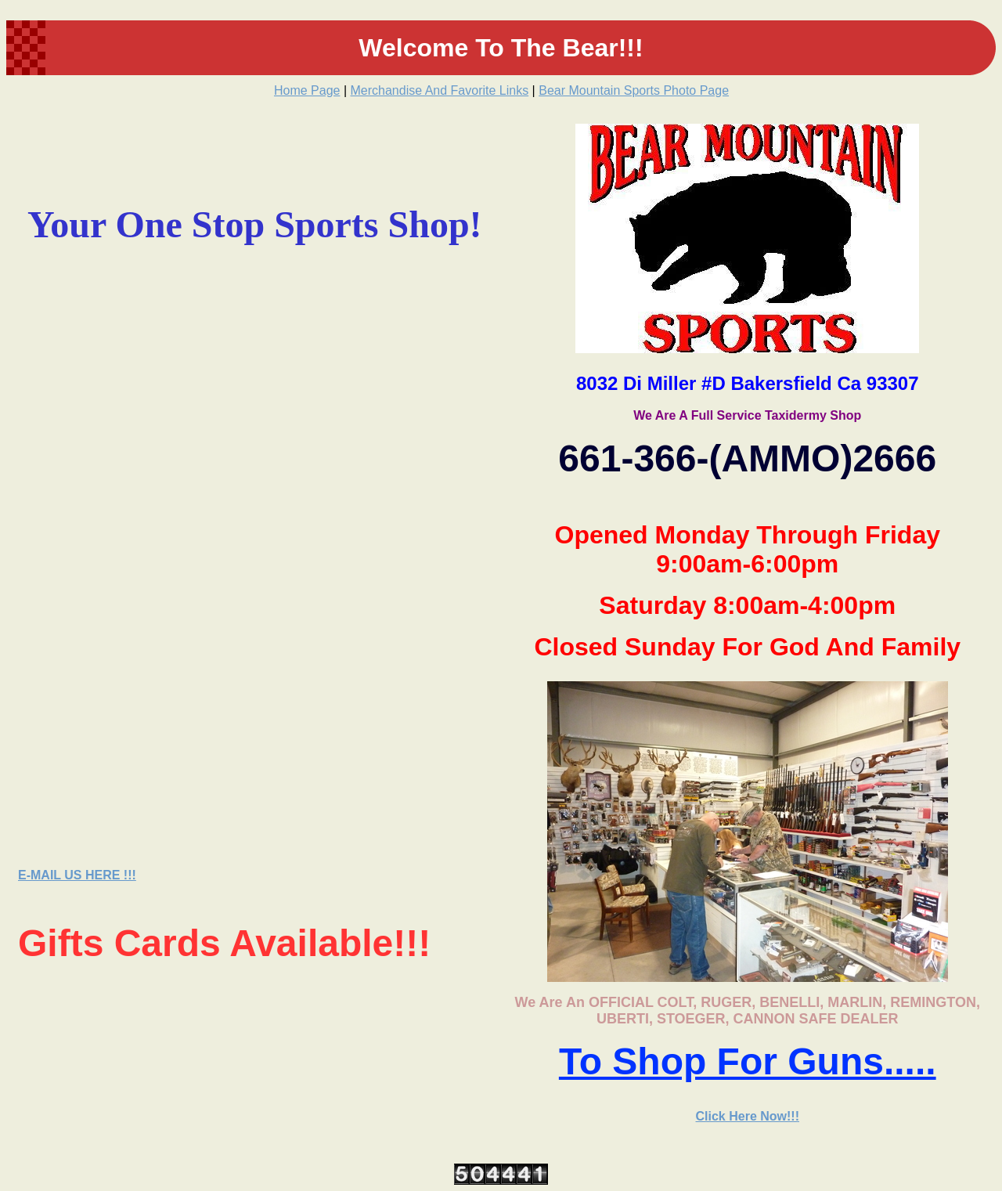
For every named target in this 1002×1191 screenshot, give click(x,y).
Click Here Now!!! (747, 1116)
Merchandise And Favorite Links (440, 90)
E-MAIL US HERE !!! (77, 875)
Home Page (307, 90)
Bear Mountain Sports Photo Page (634, 90)
